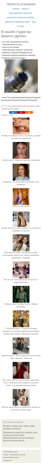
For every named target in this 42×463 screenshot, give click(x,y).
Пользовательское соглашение (17, 454)
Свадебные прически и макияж (10, 108)
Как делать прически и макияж (20, 17)
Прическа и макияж (21, 4)
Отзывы (20, 26)
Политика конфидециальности (11, 457)
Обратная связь (7, 460)
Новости (25, 9)
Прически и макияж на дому (17, 22)
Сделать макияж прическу (15, 106)
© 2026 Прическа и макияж (10, 451)
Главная (15, 9)
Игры (34, 22)
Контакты (5, 454)
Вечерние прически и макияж (31, 106)
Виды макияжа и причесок (20, 13)
